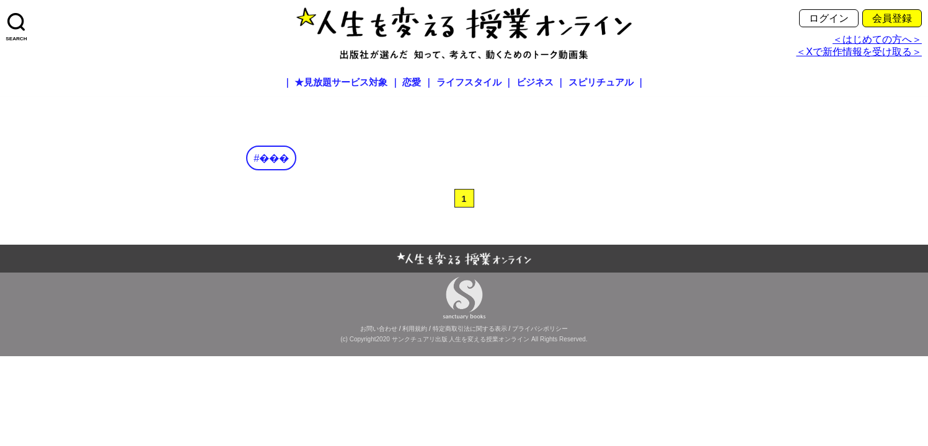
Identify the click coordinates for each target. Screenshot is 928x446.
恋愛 (411, 82)
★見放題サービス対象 (340, 82)
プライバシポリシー (540, 328)
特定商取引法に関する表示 (470, 328)
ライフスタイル (469, 82)
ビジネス (535, 82)
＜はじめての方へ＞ (877, 39)
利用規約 (414, 328)
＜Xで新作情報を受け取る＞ (859, 51)
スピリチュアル (601, 82)
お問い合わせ (378, 328)
